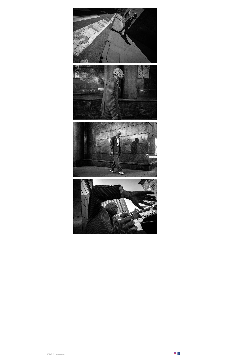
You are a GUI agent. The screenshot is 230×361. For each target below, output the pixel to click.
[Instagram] (175, 353)
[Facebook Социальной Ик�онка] (178, 353)
